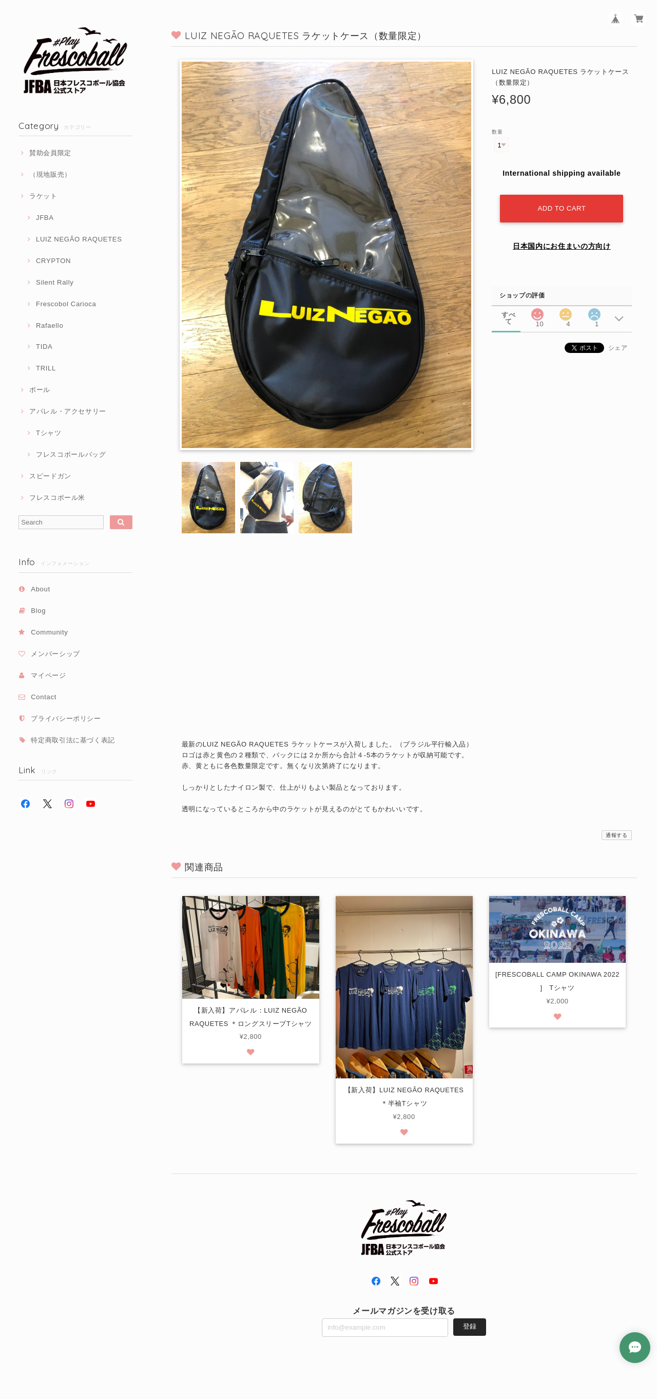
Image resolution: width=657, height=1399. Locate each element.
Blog (38, 610)
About (40, 589)
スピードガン (50, 476)
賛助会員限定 (50, 153)
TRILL (46, 368)
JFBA (45, 217)
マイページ (48, 675)
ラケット (43, 196)
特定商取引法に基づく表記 (73, 740)
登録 (469, 1327)
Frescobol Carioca (66, 304)
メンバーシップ (55, 654)
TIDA (44, 346)
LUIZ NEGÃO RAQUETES (79, 239)
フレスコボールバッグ (71, 454)
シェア (618, 347)
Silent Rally (54, 282)
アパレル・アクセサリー (67, 411)
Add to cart (562, 208)
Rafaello (49, 325)
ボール (39, 390)
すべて (508, 314)
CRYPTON (53, 261)
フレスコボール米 (57, 497)
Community (49, 632)
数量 (497, 132)
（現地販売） (50, 174)
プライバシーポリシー (66, 718)
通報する (617, 835)
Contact (43, 697)
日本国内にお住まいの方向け (562, 246)
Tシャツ (49, 433)
